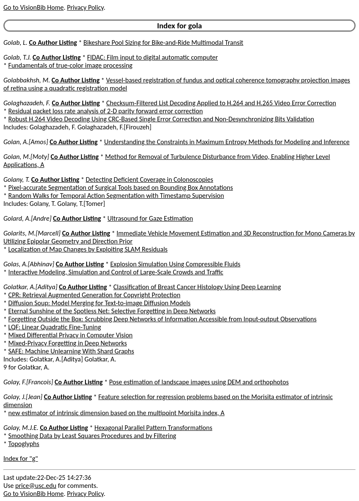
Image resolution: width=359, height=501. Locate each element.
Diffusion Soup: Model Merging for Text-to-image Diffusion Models (99, 303)
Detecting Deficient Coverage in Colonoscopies (149, 179)
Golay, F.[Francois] (28, 382)
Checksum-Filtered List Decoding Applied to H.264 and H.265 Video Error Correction (221, 103)
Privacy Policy (85, 7)
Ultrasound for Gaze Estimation (150, 218)
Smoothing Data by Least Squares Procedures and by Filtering (92, 436)
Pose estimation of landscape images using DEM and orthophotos (199, 382)
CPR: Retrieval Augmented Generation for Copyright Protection (94, 295)
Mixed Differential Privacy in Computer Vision (70, 335)
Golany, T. (16, 179)
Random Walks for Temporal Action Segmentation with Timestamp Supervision (116, 196)
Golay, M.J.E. (21, 428)
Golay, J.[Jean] (22, 397)
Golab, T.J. (17, 57)
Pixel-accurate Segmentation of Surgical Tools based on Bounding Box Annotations (120, 187)
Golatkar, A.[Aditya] (30, 287)
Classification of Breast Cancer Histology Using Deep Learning (197, 287)
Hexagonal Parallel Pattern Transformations (153, 428)
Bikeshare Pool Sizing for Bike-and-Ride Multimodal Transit (163, 42)
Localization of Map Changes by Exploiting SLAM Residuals (88, 249)
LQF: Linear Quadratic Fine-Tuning (54, 327)
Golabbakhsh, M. (26, 80)
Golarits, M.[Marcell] (32, 233)
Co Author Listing (53, 42)
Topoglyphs (23, 444)
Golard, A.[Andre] (27, 218)
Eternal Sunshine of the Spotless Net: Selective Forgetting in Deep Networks (112, 311)
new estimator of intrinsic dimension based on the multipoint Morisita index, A (116, 413)
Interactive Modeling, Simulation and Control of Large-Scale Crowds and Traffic (116, 272)
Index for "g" (20, 458)
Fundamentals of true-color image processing (70, 65)
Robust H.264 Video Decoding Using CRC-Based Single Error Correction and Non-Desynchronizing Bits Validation (161, 119)
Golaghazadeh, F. (26, 103)
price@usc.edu (35, 486)
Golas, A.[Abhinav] (28, 264)
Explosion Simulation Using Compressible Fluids (175, 264)
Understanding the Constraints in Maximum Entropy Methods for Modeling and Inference (227, 142)
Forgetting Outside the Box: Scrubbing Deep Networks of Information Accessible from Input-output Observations (162, 319)
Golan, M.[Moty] (26, 157)
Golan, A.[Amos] (25, 142)
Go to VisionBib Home (33, 7)
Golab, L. (15, 42)
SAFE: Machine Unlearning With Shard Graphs (71, 351)
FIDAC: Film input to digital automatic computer (152, 57)
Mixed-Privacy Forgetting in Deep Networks (67, 343)
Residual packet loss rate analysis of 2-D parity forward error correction (105, 111)
